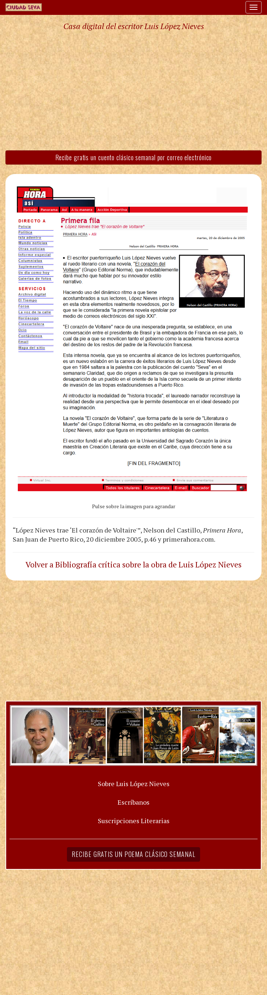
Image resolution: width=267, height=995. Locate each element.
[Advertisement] (133, 90)
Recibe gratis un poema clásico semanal (133, 854)
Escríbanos (133, 802)
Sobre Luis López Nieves (134, 783)
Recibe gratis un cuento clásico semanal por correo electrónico (133, 157)
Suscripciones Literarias (134, 820)
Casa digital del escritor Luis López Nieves (133, 26)
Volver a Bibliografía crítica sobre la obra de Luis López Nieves (133, 564)
